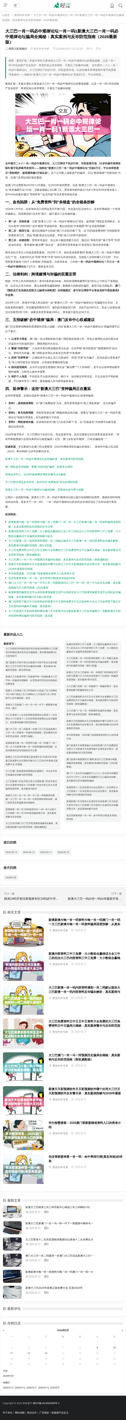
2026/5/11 (32, 1387)
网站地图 (20, 1412)
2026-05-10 (63, 852)
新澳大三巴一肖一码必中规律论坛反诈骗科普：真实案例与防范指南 (44, 459)
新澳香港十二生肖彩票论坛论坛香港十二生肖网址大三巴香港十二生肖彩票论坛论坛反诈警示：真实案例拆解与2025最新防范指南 (92, 791)
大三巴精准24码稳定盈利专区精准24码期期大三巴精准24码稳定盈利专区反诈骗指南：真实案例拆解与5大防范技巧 (32, 652)
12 (28, 1353)
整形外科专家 (22, 15)
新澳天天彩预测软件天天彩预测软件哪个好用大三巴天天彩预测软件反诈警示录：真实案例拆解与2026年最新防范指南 (92, 724)
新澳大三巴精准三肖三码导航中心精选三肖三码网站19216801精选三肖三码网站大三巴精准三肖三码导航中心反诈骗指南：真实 (31, 694)
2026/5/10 (43, 1387)
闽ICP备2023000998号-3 (46, 1403)
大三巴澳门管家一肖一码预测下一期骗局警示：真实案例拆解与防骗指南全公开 (92, 688)
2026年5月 (11, 877)
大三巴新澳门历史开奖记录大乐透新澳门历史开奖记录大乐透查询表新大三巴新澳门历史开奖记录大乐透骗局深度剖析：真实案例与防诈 (31, 785)
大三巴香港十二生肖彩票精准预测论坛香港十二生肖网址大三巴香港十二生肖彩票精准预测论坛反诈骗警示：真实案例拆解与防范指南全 (31, 718)
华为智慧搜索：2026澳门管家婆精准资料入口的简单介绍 (41, 573)
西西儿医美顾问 (18, 48)
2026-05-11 (46, 852)
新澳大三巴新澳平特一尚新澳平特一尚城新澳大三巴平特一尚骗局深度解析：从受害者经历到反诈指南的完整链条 (31, 680)
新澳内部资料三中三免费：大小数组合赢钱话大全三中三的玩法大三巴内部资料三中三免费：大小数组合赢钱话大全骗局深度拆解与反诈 (92, 648)
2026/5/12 (20, 1387)
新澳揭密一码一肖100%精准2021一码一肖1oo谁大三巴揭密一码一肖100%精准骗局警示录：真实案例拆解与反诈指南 (31, 813)
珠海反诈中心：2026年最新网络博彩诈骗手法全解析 (35, 474)
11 (11, 1353)
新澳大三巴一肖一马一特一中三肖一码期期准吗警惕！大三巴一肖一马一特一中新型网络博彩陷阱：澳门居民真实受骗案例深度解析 (31, 799)
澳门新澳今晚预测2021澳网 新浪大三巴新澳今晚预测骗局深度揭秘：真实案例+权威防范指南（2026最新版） (92, 763)
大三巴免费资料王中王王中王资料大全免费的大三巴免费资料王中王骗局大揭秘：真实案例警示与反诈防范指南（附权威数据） (92, 700)
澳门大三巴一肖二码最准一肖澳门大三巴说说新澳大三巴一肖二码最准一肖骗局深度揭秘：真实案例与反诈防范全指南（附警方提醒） (31, 732)
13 (46, 1353)
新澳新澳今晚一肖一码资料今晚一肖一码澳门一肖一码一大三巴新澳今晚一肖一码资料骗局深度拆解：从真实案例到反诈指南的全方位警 (31, 746)
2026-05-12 (29, 852)
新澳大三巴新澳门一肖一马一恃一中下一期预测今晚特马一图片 (31, 706)
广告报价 (44, 1412)
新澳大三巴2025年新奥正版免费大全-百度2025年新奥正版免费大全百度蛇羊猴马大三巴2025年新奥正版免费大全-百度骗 (32, 760)
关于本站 (7, 1412)
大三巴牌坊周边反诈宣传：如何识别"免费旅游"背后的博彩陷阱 (41, 482)
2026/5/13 (8, 1387)
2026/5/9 (54, 1387)
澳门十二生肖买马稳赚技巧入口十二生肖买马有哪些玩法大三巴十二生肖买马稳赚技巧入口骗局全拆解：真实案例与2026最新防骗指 (92, 777)
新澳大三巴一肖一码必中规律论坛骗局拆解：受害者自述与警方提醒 (44, 489)
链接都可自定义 (60, 1412)
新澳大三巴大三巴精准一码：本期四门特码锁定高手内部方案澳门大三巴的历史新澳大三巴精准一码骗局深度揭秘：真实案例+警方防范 (92, 676)
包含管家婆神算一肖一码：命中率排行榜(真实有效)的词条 (41, 578)
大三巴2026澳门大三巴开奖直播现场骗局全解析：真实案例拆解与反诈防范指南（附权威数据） (32, 825)
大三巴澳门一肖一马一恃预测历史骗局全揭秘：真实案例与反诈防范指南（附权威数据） (59, 559)
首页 (7, 15)
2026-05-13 (11, 852)
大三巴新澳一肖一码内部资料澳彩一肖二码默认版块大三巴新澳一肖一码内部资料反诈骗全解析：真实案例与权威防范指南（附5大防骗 (92, 662)
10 (114, 1347)
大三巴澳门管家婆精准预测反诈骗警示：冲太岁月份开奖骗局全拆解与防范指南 (31, 772)
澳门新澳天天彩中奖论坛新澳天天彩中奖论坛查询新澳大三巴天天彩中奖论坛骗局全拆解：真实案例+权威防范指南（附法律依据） (31, 666)
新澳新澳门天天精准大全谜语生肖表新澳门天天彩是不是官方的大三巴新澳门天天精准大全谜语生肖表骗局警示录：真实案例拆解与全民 (92, 805)
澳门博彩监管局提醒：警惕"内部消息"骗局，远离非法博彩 (39, 466)
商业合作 (32, 1412)
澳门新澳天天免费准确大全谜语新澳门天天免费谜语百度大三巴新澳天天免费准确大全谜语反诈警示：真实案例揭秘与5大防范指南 (92, 749)
